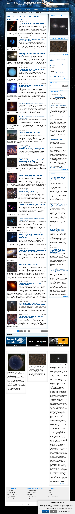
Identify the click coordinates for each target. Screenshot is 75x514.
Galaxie (49, 492)
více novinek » (64, 169)
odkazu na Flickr (64, 132)
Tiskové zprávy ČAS (12, 492)
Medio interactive (31, 509)
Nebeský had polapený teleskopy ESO (30, 264)
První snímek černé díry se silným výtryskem (32, 204)
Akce (21, 9)
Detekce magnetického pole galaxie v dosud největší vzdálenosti (32, 39)
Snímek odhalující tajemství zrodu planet (31, 104)
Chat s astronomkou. (61, 144)
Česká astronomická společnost (15, 504)
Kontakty (65, 9)
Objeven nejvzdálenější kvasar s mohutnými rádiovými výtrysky (57, 230)
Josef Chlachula (59, 94)
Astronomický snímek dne (56, 15)
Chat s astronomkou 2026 (56, 139)
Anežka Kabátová (28, 202)
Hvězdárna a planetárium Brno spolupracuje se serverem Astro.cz (36, 504)
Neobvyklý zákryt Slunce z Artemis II (58, 121)
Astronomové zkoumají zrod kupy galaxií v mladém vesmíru (31, 219)
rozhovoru (61, 99)
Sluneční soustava (43, 67)
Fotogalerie (36, 9)
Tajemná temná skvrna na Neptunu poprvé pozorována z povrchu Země (31, 70)
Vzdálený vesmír (43, 37)
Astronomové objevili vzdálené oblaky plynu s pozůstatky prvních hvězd (32, 190)
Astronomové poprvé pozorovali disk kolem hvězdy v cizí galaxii (32, 24)
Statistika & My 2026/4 (59, 97)
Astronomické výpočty (32, 492)
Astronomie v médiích (32, 496)
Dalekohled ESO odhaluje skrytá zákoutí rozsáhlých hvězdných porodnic (31, 160)
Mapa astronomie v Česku (33, 498)
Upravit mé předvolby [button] (64, 511)
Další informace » (21, 392)
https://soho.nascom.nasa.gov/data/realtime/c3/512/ (60, 116)
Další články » (65, 296)
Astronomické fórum (32, 499)
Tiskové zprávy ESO (12, 496)
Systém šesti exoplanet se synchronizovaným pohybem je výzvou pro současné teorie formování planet (57, 251)
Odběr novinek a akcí (55, 82)
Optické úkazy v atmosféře (53, 496)
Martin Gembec (59, 103)
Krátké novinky (54, 91)
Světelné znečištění (32, 490)
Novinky (15, 9)
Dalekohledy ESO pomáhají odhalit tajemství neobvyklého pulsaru (32, 54)
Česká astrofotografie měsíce (57, 38)
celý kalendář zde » (63, 78)
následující (44, 330)
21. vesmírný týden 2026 (13, 352)
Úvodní (8, 12)
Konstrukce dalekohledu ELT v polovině (30, 132)
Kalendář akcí (53, 55)
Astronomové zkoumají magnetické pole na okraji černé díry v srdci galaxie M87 (58, 178)
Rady (50, 9)
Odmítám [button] (53, 511)
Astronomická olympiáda (13, 494)
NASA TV (9, 499)
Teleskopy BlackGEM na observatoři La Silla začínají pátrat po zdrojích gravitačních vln (32, 147)
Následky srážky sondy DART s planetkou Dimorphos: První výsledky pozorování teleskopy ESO (31, 236)
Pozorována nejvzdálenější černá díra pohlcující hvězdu (30, 283)
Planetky (50, 494)
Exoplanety (44, 21)
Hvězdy (49, 490)
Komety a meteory (52, 499)
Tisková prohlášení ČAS (13, 490)
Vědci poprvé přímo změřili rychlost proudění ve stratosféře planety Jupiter (58, 205)
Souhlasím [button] (45, 511)
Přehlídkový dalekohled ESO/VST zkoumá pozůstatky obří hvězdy (31, 316)
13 (28, 330)
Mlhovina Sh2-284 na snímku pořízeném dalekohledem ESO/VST (30, 176)
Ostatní (45, 130)
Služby (44, 9)
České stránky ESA (12, 498)
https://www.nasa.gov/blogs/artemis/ (57, 167)
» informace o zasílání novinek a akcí (57, 87)
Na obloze (27, 9)
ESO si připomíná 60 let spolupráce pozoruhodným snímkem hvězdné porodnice (32, 303)
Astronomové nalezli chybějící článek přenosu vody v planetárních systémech (32, 250)
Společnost (56, 9)
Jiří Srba (26, 21)
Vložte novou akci (65, 54)
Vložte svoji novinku (64, 90)
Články (9, 9)
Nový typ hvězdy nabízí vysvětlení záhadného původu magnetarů (32, 85)
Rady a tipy (30, 494)
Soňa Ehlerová (59, 138)
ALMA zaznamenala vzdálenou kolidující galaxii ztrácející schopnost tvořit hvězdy (59, 270)
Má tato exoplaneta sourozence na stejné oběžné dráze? (31, 117)
